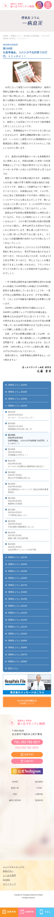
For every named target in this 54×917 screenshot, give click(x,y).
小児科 (39, 788)
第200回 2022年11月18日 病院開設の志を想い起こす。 (21, 426)
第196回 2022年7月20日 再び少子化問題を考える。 (20, 475)
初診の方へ (8, 871)
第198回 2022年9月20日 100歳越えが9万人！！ (18, 452)
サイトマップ (9, 884)
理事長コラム (16, 36)
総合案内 (39, 782)
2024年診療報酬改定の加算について (27, 702)
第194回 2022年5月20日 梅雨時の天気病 (15, 501)
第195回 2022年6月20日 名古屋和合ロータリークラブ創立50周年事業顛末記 (28, 488)
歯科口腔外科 (15, 800)
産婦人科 (15, 788)
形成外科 (39, 800)
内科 (15, 794)
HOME (5, 36)
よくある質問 (9, 875)
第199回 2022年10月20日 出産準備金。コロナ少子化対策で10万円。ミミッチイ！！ (28, 439)
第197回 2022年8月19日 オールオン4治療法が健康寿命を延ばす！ (26, 464)
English (6, 880)
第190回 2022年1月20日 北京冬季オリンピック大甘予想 (22, 547)
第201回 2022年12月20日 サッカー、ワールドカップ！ (21, 415)
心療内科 (39, 794)
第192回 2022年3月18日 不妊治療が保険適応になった (21, 524)
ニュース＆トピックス (13, 867)
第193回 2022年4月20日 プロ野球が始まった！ (18, 512)
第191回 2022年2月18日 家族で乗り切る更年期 (18, 535)
